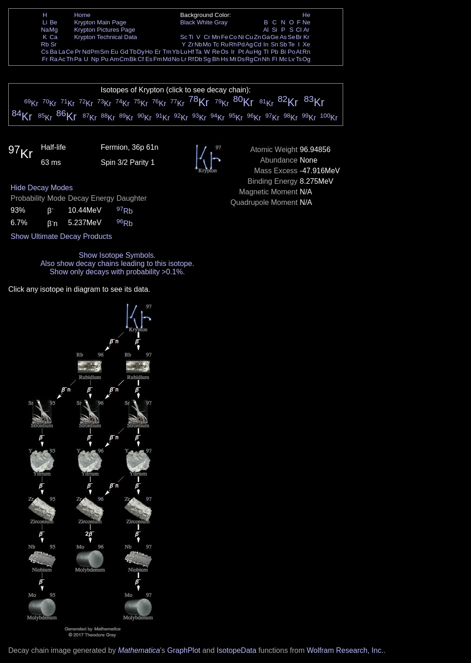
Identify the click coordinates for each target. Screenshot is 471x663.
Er (158, 51)
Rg (249, 59)
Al (266, 29)
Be (53, 22)
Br (299, 37)
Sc (184, 37)
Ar (306, 29)
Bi (283, 51)
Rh (233, 44)
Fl (274, 59)
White (205, 22)
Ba (53, 51)
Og (306, 59)
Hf (191, 51)
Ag (249, 44)
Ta (198, 51)
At (299, 51)
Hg (257, 51)
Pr (78, 51)
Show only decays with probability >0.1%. (117, 272)
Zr (191, 44)
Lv (291, 59)
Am (114, 59)
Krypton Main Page (100, 22)
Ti (191, 37)
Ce (70, 51)
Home (82, 14)
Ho (149, 51)
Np (95, 59)
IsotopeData (236, 650)
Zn (257, 37)
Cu (249, 37)
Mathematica (139, 650)
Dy (140, 51)
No (176, 59)
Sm (104, 51)
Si (274, 29)
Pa (77, 59)
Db (198, 59)
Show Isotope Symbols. (117, 255)
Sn (274, 44)
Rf (191, 59)
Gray (221, 22)
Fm (157, 59)
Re (216, 51)
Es (149, 59)
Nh (266, 59)
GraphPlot (183, 650)
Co (233, 37)
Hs (224, 59)
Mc (283, 59)
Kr (306, 37)
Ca (53, 37)
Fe (224, 37)
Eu (114, 51)
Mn (216, 37)
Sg (207, 59)
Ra (53, 59)
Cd (257, 44)
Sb (283, 44)
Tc (216, 44)
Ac (62, 59)
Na (45, 29)
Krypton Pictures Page (104, 29)
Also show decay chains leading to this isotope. (117, 263)
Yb (175, 51)
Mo (207, 44)
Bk (133, 59)
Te (291, 44)
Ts (299, 59)
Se (291, 37)
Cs (44, 51)
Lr (184, 59)
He (306, 14)
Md (167, 59)
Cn (257, 59)
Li (44, 22)
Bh (215, 59)
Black (187, 22)
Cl (299, 29)
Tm (166, 51)
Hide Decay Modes (42, 188)
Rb (45, 44)
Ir (233, 51)
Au (249, 51)
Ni (241, 37)
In (266, 44)
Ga (266, 37)
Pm (95, 51)
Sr (54, 44)
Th (70, 59)
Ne (306, 22)
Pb (274, 51)
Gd (124, 51)
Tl (266, 51)
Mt (233, 59)
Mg (53, 29)
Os (225, 51)
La (61, 51)
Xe (306, 44)
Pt (241, 51)
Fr (45, 59)
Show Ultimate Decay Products (61, 236)
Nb (198, 44)
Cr (207, 37)
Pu (104, 59)
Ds (241, 59)
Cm (124, 59)
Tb (133, 51)
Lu (183, 51)
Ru (225, 44)
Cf (141, 59)
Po (291, 51)
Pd (241, 44)
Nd (86, 51)
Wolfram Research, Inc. (345, 650)
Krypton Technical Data (105, 37)
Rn (306, 51)
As (283, 37)
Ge (274, 37)
